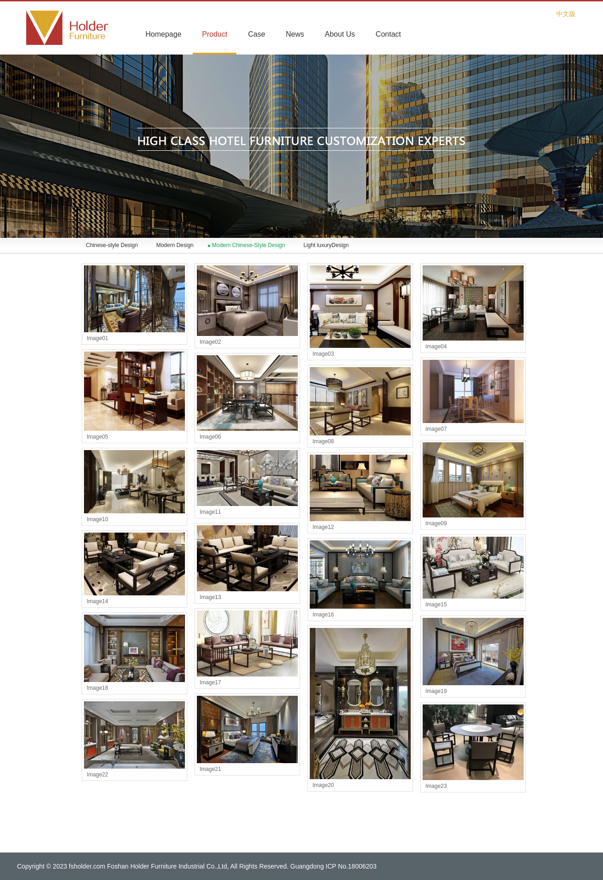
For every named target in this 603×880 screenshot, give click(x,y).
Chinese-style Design (112, 245)
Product (214, 34)
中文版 (565, 13)
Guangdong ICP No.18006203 (333, 866)
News (295, 34)
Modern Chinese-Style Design (248, 245)
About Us (340, 34)
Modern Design (174, 245)
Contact (388, 34)
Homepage (163, 34)
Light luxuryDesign (326, 245)
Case (256, 34)
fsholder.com (87, 866)
